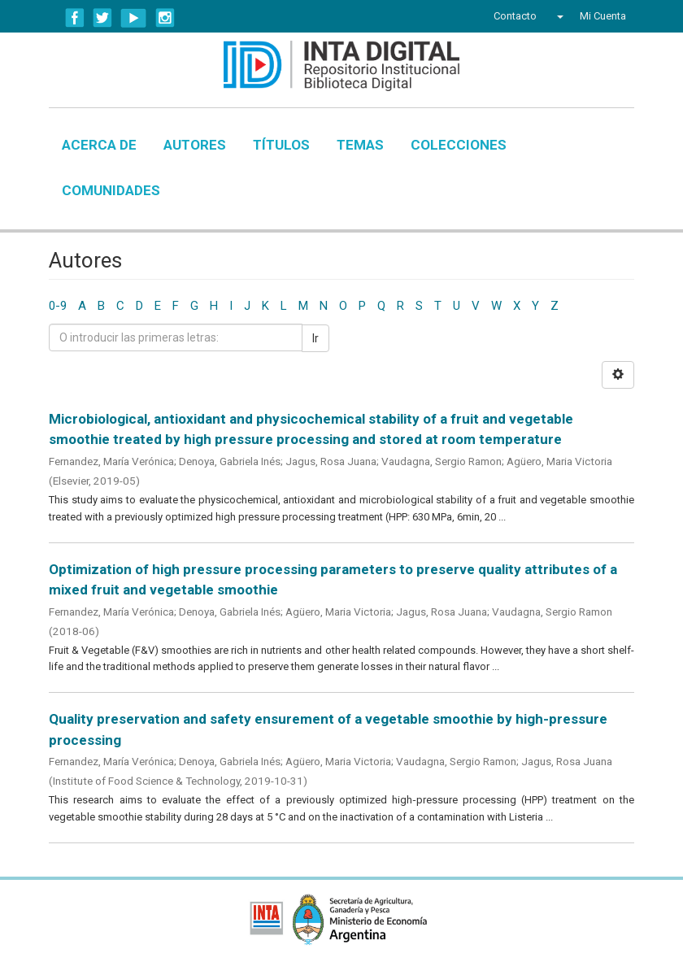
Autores (194, 145)
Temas (360, 145)
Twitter (102, 18)
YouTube (133, 18)
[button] (558, 16)
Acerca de (99, 145)
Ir (315, 338)
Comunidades (111, 190)
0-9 (58, 305)
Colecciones (459, 145)
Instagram (165, 18)
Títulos (281, 145)
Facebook (75, 18)
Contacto (515, 16)
